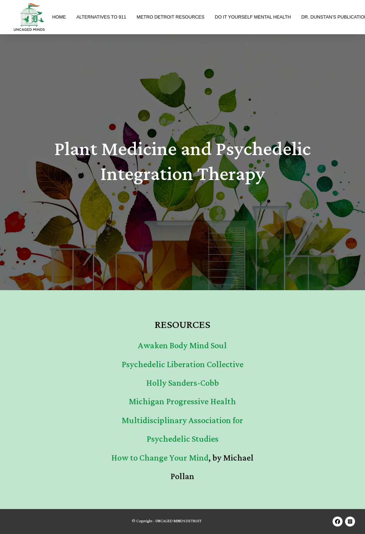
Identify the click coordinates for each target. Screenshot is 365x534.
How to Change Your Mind (160, 458)
